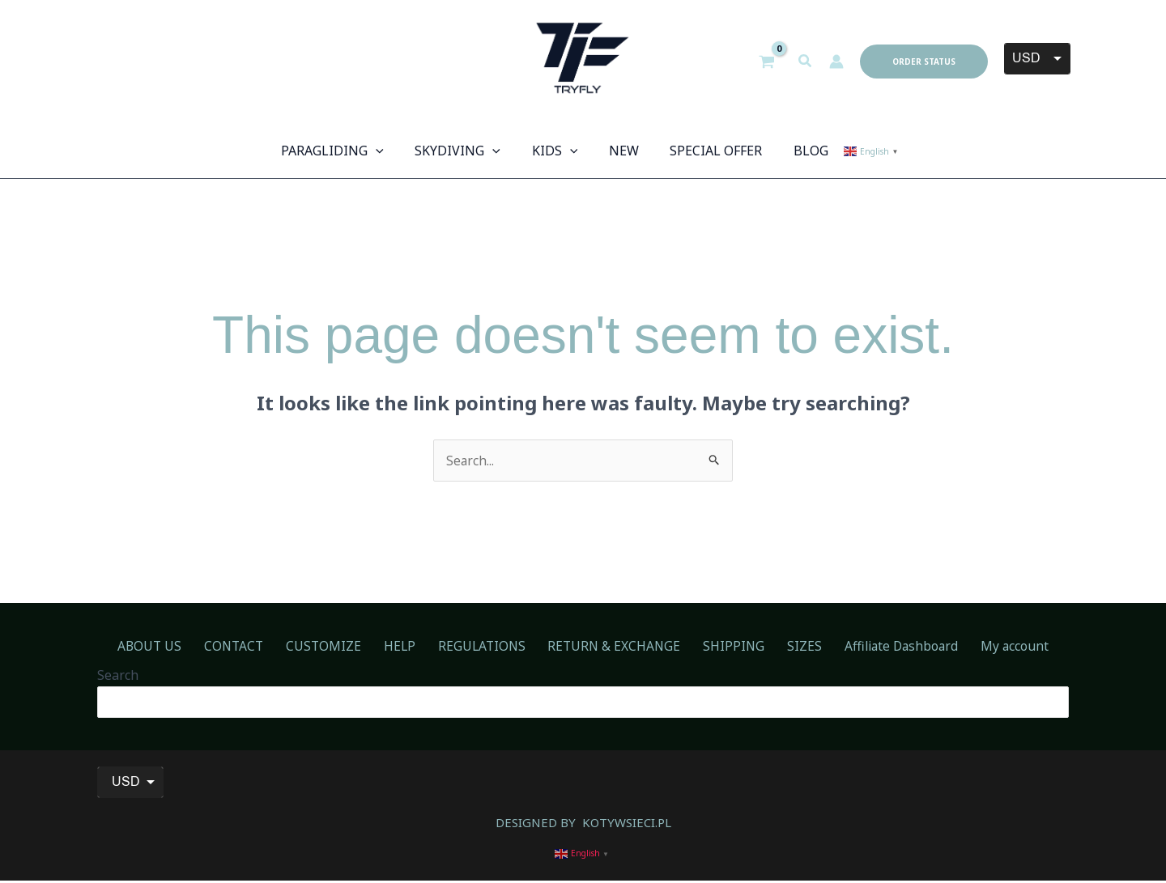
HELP (410, 647)
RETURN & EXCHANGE (610, 647)
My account (979, 647)
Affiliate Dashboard (873, 647)
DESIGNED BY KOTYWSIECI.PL (583, 824)
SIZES (783, 647)
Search (117, 677)
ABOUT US (185, 647)
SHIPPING (722, 647)
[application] (389, 150)
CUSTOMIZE (343, 647)
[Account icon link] (836, 61)
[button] (805, 61)
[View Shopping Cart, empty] (767, 61)
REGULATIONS (485, 647)
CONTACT (261, 647)
